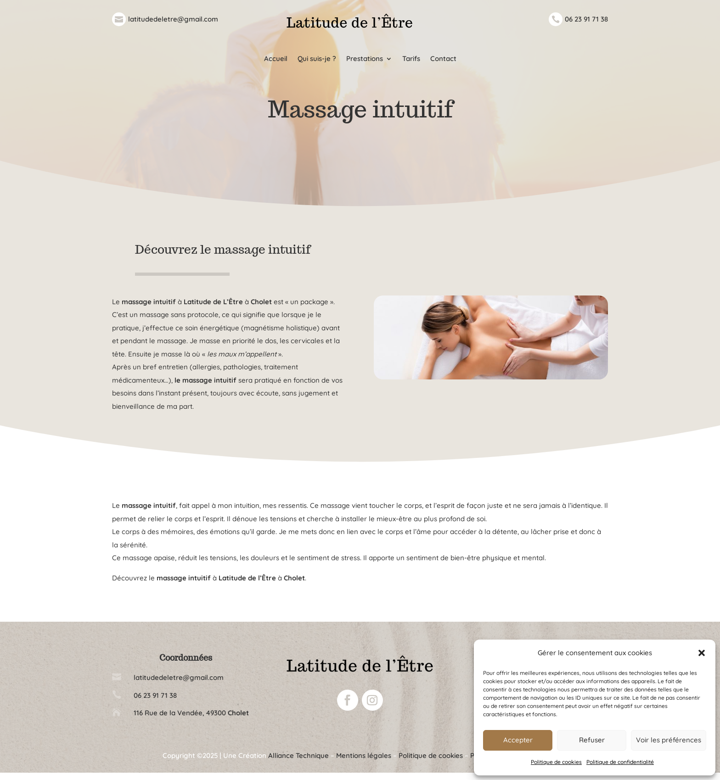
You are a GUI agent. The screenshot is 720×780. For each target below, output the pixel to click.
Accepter (518, 739)
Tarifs (411, 59)
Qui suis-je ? (317, 59)
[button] (701, 652)
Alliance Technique (298, 762)
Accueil (275, 59)
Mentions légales (363, 762)
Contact (443, 59)
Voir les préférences (668, 739)
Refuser (592, 739)
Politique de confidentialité (620, 761)
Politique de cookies (556, 761)
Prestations (364, 59)
